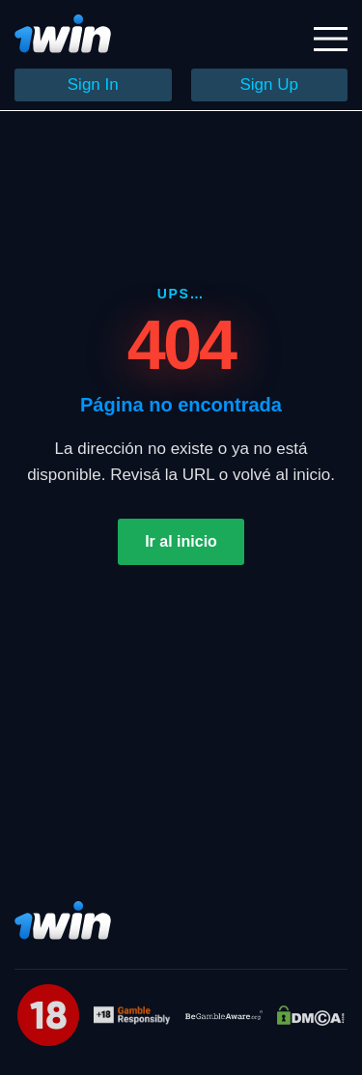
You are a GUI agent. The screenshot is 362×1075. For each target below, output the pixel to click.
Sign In (93, 84)
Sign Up (269, 84)
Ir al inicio (181, 541)
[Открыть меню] (331, 39)
